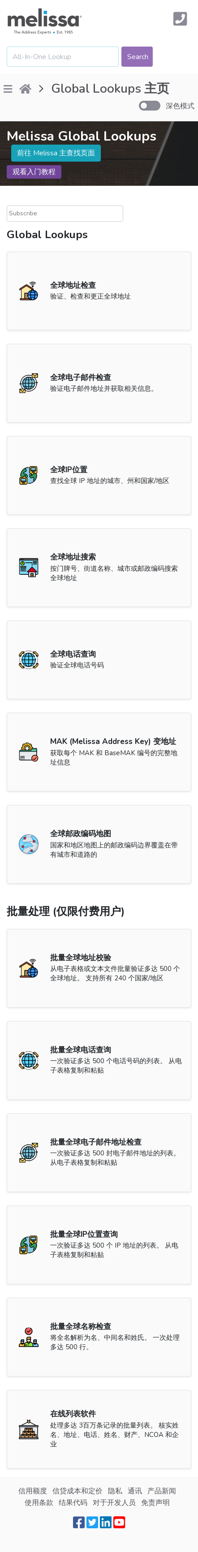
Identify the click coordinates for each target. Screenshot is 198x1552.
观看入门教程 (34, 172)
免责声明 (155, 1503)
